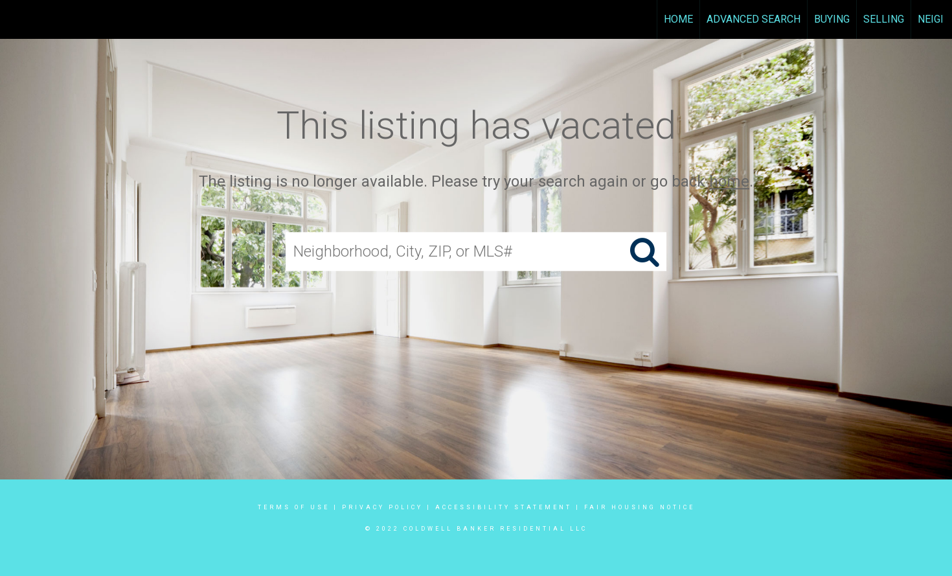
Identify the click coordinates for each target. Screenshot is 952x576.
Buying (832, 19)
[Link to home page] (16, 19)
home (729, 181)
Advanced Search (753, 19)
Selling (883, 19)
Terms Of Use (294, 507)
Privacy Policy (382, 507)
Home (678, 19)
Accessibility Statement (503, 507)
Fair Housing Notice (639, 507)
